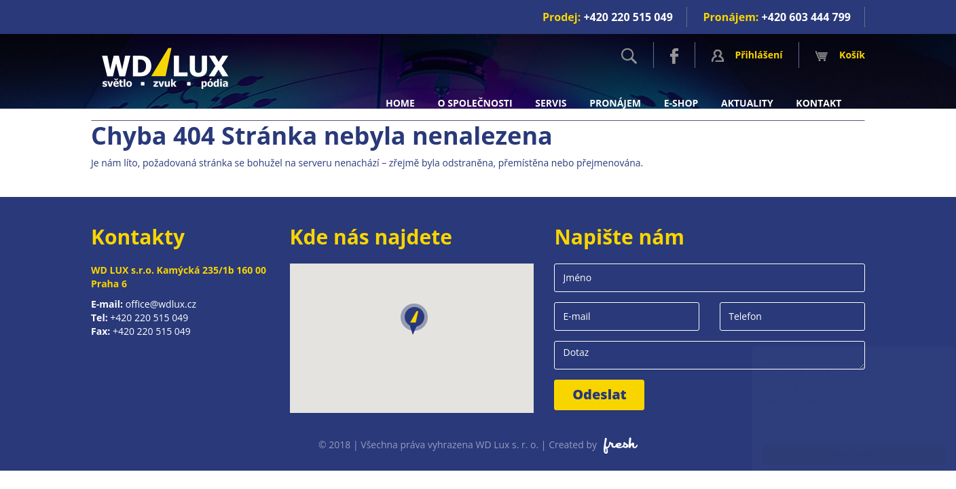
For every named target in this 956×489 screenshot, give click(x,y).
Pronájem (615, 102)
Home (400, 102)
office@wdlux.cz (161, 303)
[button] (414, 319)
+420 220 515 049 (627, 17)
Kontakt (818, 102)
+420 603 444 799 (806, 17)
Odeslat (599, 394)
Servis (550, 102)
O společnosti (475, 102)
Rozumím (841, 454)
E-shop (681, 102)
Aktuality (747, 102)
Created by (593, 444)
